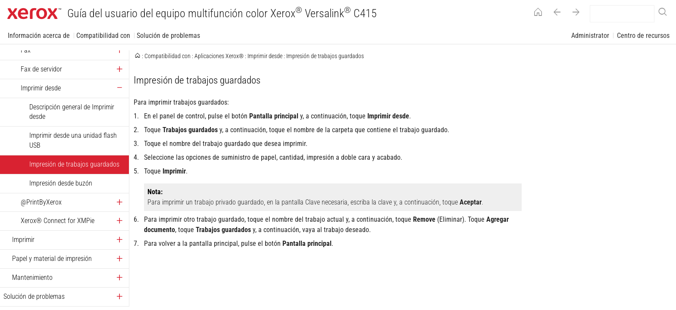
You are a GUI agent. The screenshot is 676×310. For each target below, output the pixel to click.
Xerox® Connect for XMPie (57, 221)
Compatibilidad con (103, 35)
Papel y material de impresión (52, 258)
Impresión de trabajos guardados (74, 164)
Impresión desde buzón (60, 183)
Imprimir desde (41, 88)
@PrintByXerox (41, 202)
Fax (26, 50)
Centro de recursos (643, 35)
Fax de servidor (41, 69)
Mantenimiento (32, 277)
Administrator (590, 35)
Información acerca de (39, 35)
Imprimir (23, 240)
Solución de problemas (168, 35)
